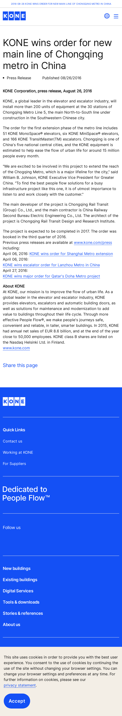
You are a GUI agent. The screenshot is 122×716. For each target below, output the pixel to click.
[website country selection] (107, 16)
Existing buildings (20, 579)
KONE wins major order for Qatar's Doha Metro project (51, 276)
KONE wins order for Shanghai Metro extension (71, 253)
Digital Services (18, 590)
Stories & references (23, 613)
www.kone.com (16, 347)
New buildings (16, 568)
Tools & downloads (21, 602)
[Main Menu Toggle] (116, 16)
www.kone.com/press (93, 242)
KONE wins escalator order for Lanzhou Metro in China (51, 265)
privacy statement (20, 685)
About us (11, 624)
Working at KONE (18, 452)
